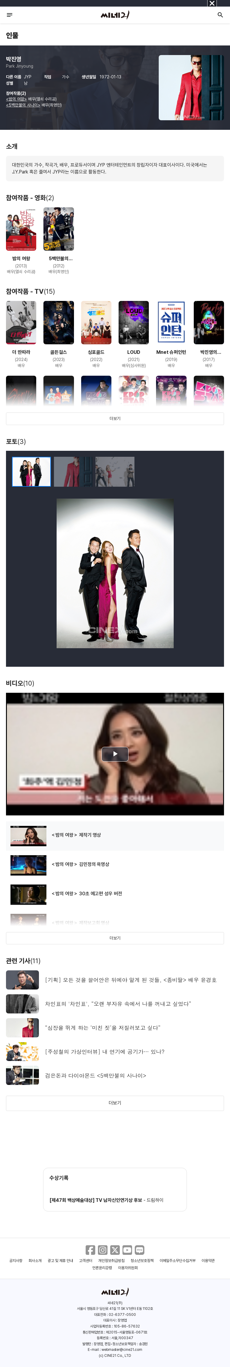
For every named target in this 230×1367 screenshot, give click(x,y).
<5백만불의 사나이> (23, 105)
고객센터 (85, 1260)
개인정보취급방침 (111, 1260)
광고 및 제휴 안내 (60, 1260)
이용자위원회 (128, 1268)
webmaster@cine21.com (122, 1350)
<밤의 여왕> (16, 99)
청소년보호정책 (142, 1260)
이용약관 (208, 1260)
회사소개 (35, 1260)
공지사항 (15, 1260)
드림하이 (155, 1200)
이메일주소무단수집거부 (178, 1260)
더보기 (115, 418)
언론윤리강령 (102, 1268)
